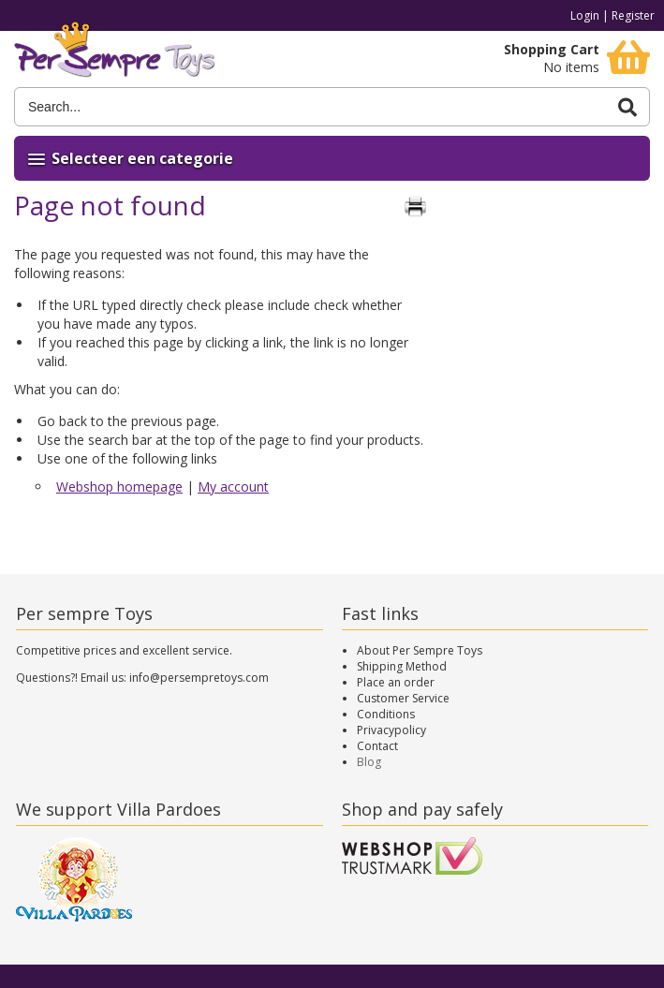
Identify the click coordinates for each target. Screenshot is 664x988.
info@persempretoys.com (199, 678)
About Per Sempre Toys (419, 650)
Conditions (386, 714)
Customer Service (403, 698)
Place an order (396, 682)
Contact (377, 746)
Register (633, 15)
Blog (369, 762)
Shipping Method (402, 666)
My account (233, 486)
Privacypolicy (391, 730)
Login (584, 15)
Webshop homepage (119, 486)
